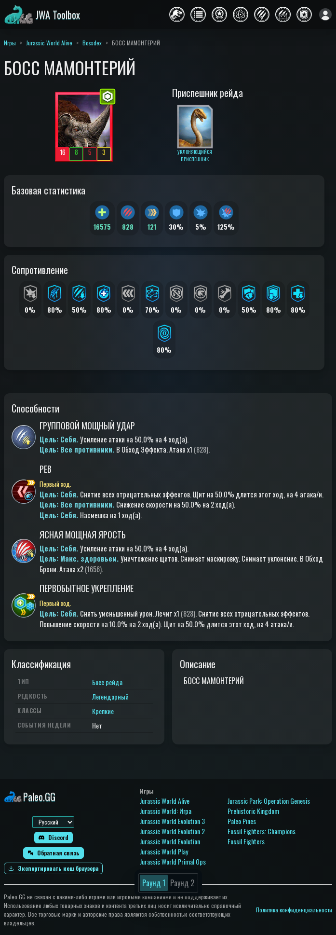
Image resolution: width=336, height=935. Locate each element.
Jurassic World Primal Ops (173, 861)
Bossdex (92, 43)
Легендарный (110, 696)
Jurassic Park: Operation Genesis (269, 801)
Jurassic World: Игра (165, 811)
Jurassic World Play (164, 851)
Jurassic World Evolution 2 (172, 831)
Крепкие (103, 711)
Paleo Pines (242, 821)
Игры (10, 43)
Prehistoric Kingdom (253, 811)
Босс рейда (107, 682)
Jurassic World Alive (49, 43)
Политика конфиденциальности (294, 910)
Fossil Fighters (246, 841)
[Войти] (325, 14)
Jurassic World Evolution (170, 841)
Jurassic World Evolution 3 (172, 821)
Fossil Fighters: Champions (262, 831)
